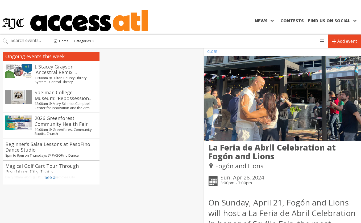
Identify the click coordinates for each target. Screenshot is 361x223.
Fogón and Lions (239, 165)
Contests (292, 21)
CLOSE (212, 51)
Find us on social (329, 21)
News (261, 21)
